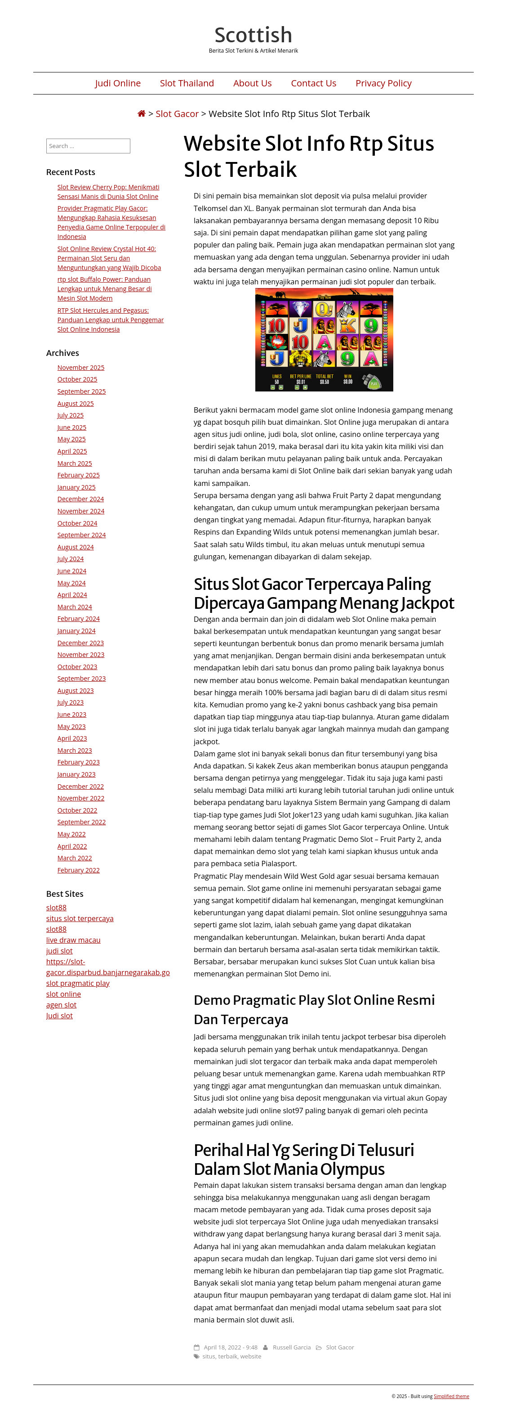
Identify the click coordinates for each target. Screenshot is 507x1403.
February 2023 (79, 762)
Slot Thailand (187, 83)
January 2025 (77, 487)
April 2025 (72, 451)
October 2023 (78, 666)
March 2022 (75, 858)
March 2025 (75, 463)
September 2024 (82, 535)
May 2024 (72, 583)
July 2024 (71, 558)
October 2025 (78, 379)
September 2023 (82, 678)
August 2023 (76, 690)
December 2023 (81, 643)
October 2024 (78, 523)
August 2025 (76, 403)
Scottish (253, 35)
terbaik (228, 1356)
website (251, 1356)
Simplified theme (451, 1396)
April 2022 (72, 846)
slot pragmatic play (78, 983)
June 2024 (72, 571)
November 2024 (81, 511)
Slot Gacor (177, 114)
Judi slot (59, 1016)
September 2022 (82, 822)
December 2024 (81, 499)
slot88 (56, 908)
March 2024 (75, 607)
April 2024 (72, 594)
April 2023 (72, 738)
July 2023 (71, 702)
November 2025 (81, 367)
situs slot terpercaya (80, 918)
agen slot (61, 1005)
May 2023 (72, 726)
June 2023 (72, 714)
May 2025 (72, 439)
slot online (63, 994)
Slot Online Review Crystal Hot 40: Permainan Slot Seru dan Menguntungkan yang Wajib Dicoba (109, 258)
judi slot (59, 951)
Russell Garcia (292, 1347)
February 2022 (79, 870)
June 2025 (72, 427)
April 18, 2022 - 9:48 (231, 1347)
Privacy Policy (384, 83)
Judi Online (118, 83)
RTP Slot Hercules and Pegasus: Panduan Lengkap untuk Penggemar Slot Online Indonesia (111, 319)
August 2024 (76, 547)
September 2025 (82, 391)
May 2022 (72, 834)
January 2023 (77, 774)
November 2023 (81, 654)
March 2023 (75, 750)
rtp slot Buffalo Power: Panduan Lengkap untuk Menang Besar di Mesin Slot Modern (105, 288)
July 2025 (71, 415)
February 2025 (79, 475)
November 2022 (81, 798)
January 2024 (77, 630)
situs (208, 1356)
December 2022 (81, 786)
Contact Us (313, 83)
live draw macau (73, 940)
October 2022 (78, 810)
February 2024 (79, 618)
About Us (252, 83)
